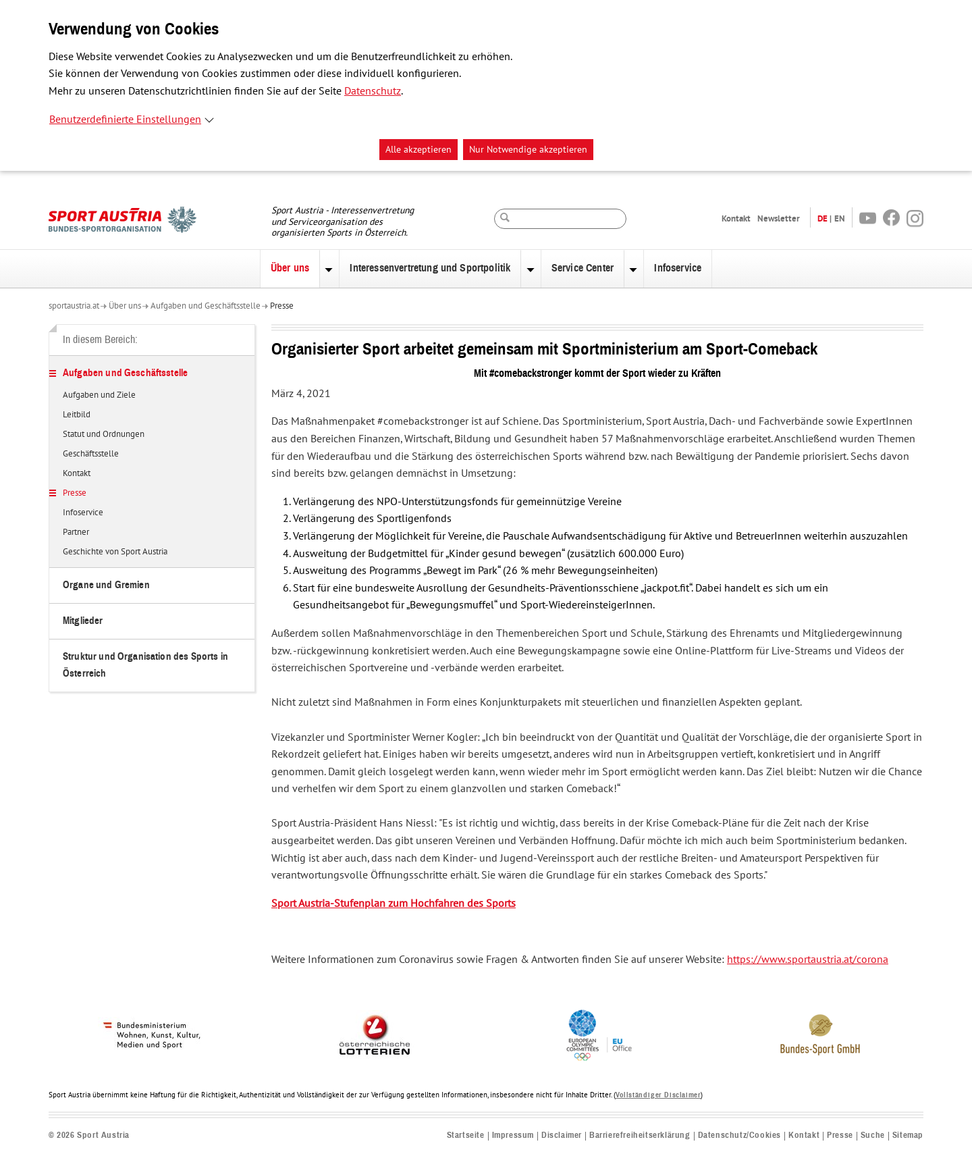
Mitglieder (83, 621)
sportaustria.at (74, 306)
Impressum (513, 1135)
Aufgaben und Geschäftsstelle (206, 306)
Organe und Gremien (106, 585)
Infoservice (677, 268)
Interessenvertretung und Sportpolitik (430, 268)
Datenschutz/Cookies (739, 1135)
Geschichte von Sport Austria (115, 552)
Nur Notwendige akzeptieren (528, 149)
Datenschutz (372, 91)
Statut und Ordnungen (103, 435)
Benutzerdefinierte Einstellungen (125, 119)
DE (822, 218)
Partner (76, 533)
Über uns (290, 268)
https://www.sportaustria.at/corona (807, 960)
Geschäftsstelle (91, 454)
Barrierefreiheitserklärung (640, 1135)
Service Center (582, 268)
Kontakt (736, 218)
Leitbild (76, 415)
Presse (282, 306)
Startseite (466, 1135)
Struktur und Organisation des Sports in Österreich (145, 665)
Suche (873, 1135)
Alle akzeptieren (418, 149)
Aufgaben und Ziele (99, 395)
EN (839, 218)
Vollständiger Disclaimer (658, 1095)
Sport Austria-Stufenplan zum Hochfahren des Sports (393, 903)
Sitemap (907, 1135)
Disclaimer (561, 1135)
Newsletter (778, 218)
